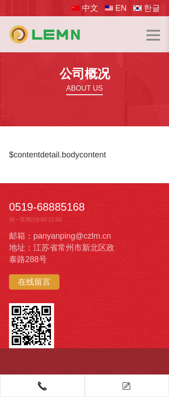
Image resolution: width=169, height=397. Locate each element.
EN (116, 8)
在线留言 (34, 281)
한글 (146, 8)
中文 (85, 8)
